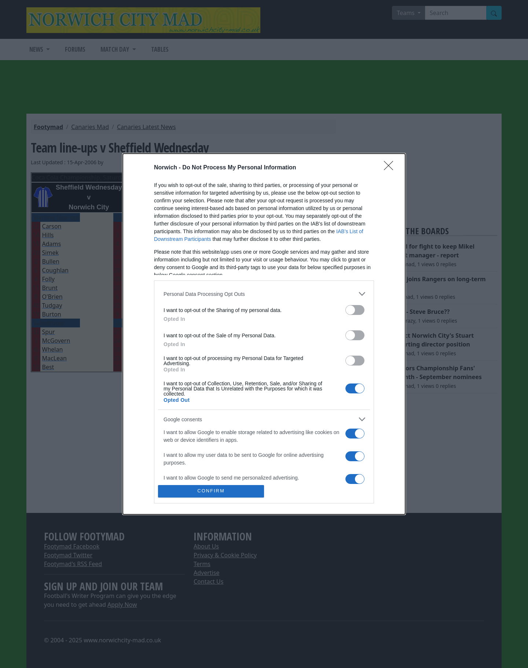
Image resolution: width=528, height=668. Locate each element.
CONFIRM (211, 490)
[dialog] (264, 334)
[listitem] (264, 294)
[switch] (354, 310)
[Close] (391, 168)
